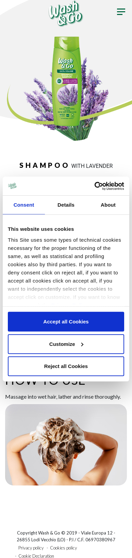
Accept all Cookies (65, 321)
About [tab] (108, 205)
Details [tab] (66, 205)
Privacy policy (31, 548)
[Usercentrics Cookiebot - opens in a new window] (94, 185)
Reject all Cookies (66, 366)
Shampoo (44, 165)
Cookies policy (63, 548)
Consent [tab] (24, 205)
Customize (66, 344)
